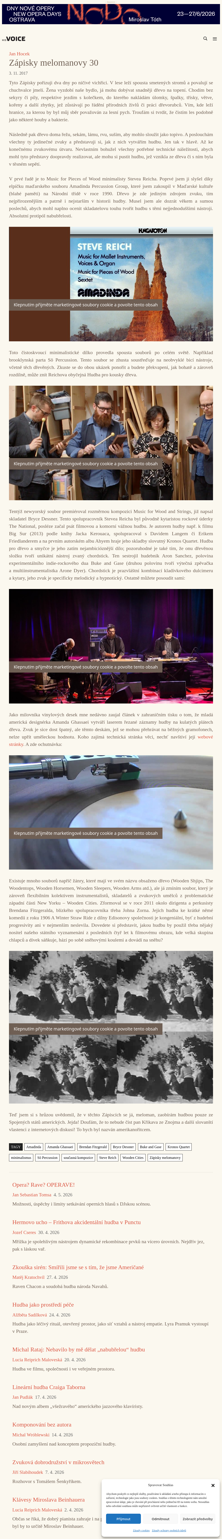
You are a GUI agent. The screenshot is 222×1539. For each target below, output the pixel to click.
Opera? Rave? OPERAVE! (43, 1185)
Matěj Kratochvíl (28, 1277)
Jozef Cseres (24, 1232)
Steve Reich (107, 1158)
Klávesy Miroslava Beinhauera (48, 1499)
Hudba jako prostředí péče (43, 1304)
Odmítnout (160, 1519)
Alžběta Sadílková (29, 1315)
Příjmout (123, 1519)
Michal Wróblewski (30, 1435)
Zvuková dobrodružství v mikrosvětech (58, 1462)
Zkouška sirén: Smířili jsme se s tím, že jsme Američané (78, 1267)
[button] (213, 1485)
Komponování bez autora (41, 1424)
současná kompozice (78, 1158)
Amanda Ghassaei (60, 1147)
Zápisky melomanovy (165, 1158)
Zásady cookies (141, 1530)
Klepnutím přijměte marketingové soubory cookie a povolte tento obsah (86, 305)
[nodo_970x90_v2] (111, 14)
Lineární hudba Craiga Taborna (48, 1387)
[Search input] (184, 38)
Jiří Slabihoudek (27, 1472)
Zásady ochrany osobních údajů (169, 1530)
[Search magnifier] (205, 38)
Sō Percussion (47, 1158)
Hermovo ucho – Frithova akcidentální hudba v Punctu (76, 1222)
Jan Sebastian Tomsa (31, 1195)
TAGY (16, 1147)
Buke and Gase (151, 1147)
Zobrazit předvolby (198, 1519)
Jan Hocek (19, 53)
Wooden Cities (133, 1158)
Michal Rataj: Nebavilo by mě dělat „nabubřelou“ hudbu (78, 1349)
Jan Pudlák (22, 1397)
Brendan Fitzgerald (93, 1147)
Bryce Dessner (123, 1147)
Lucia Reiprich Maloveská (37, 1359)
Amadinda (33, 1147)
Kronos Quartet (179, 1147)
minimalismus (21, 1158)
